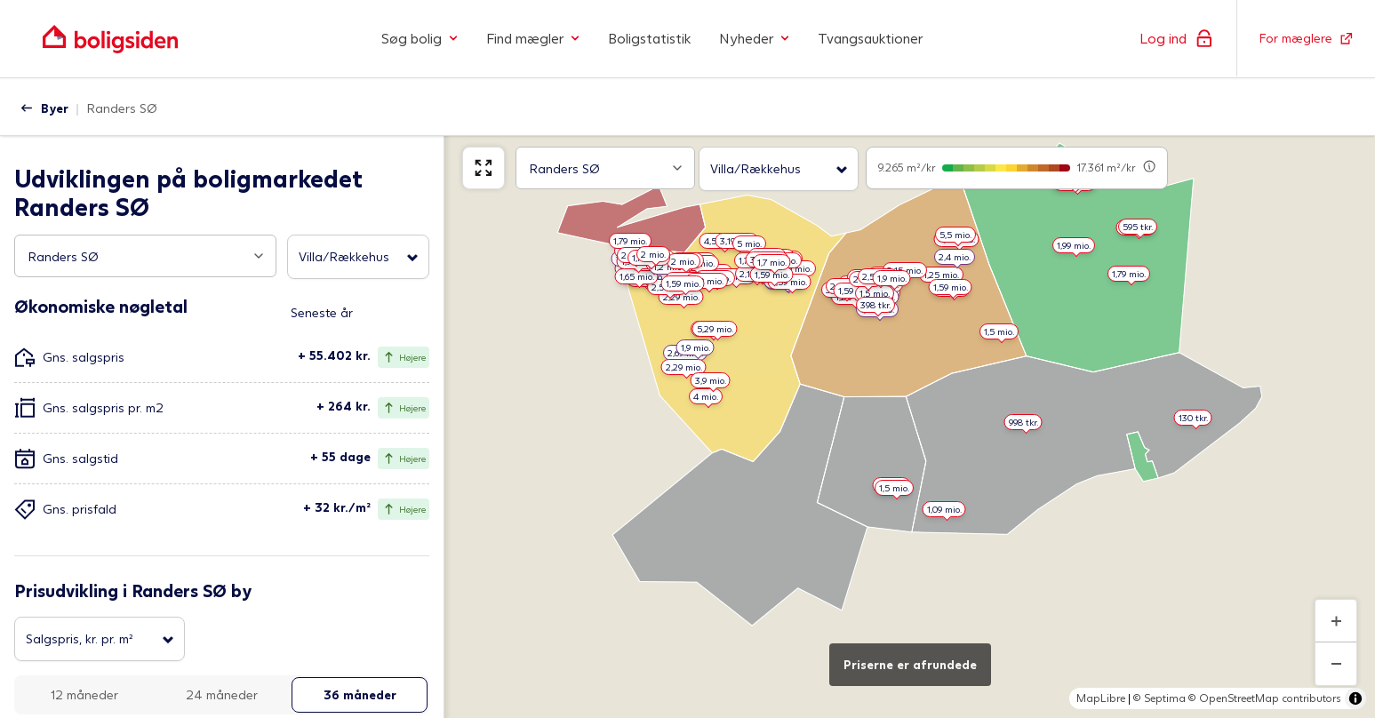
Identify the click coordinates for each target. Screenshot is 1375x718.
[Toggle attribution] (1355, 698)
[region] (909, 423)
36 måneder (360, 694)
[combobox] (145, 256)
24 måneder (222, 694)
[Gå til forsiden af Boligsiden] (110, 38)
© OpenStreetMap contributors (1264, 698)
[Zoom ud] (1335, 663)
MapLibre (1100, 698)
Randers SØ (121, 108)
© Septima (1159, 698)
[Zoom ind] (1335, 621)
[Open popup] (258, 256)
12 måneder (84, 694)
